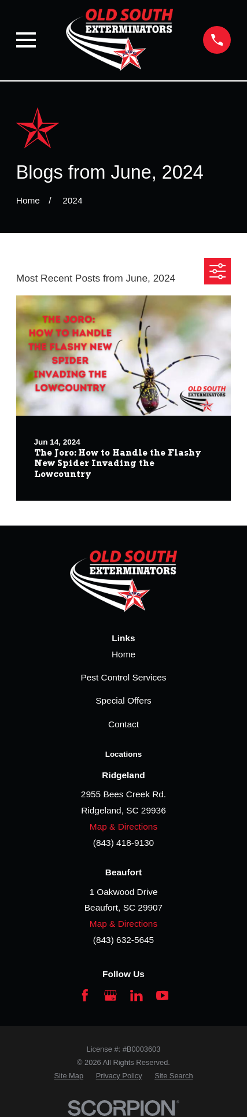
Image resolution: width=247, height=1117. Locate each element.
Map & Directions (123, 826)
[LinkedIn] (136, 995)
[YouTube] (162, 995)
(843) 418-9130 (123, 843)
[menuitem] (68, 1075)
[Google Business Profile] (110, 995)
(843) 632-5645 (123, 940)
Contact (123, 724)
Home (123, 654)
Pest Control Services (123, 677)
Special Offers (123, 700)
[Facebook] (85, 995)
